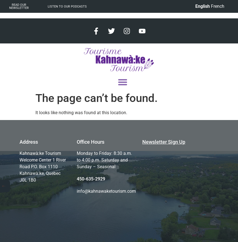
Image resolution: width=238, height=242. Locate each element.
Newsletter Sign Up (163, 142)
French (217, 6)
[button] (122, 82)
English (202, 6)
